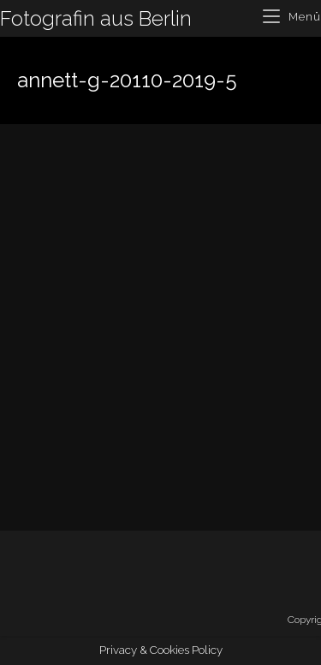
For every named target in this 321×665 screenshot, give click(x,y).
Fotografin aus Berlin (96, 18)
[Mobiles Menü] (292, 16)
